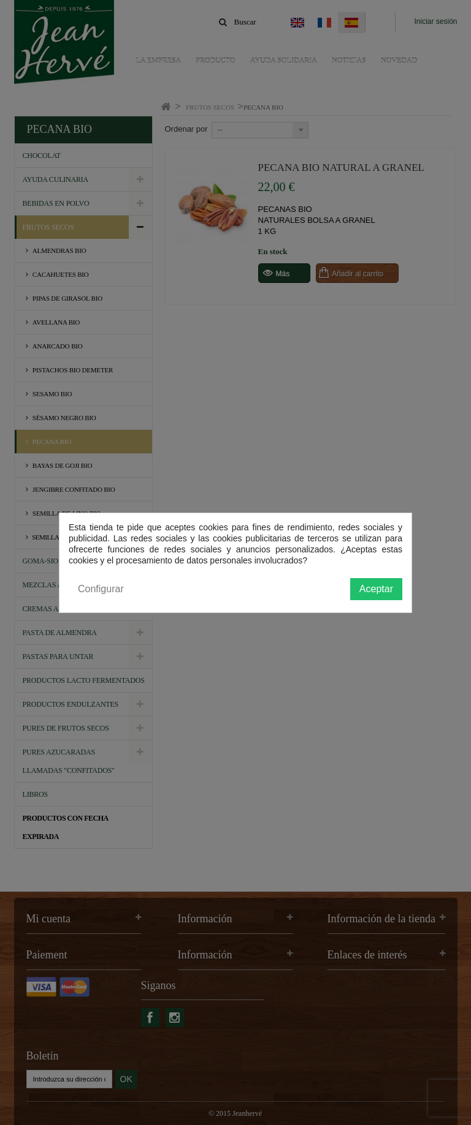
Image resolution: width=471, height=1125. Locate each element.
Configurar (101, 589)
